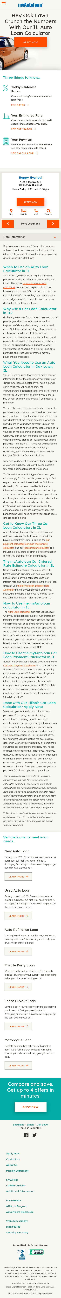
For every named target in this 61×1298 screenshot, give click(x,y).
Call (36, 212)
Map (11, 212)
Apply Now (30, 42)
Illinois (30, 1124)
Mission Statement (17, 1170)
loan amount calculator (36, 547)
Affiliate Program (16, 1206)
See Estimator (21, 129)
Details (23, 212)
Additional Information (20, 1191)
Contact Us (13, 1159)
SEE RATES (18, 105)
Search (48, 212)
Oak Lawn (42, 1124)
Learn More (17, 876)
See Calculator (22, 153)
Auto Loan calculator (19, 611)
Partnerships (13, 1200)
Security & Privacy (17, 1232)
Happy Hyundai (30, 177)
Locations (18, 1124)
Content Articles (16, 1185)
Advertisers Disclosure (20, 1211)
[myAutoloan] (30, 1252)
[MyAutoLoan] (30, 5)
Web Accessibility (17, 1220)
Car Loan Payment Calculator (19, 665)
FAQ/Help (12, 1179)
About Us (11, 1165)
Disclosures (13, 1226)
